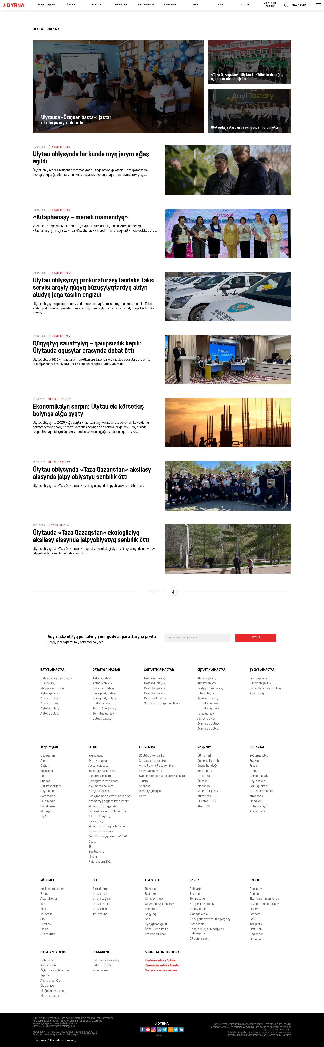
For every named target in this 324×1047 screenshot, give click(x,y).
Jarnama (40, 1040)
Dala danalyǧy (259, 776)
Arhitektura (48, 934)
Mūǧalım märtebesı (53, 991)
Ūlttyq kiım (100, 909)
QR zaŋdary (95, 821)
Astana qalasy (102, 678)
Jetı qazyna (100, 914)
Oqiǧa (245, 5)
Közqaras (256, 924)
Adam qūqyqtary (99, 816)
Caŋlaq (254, 894)
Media (44, 929)
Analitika (145, 786)
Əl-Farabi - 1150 (207, 801)
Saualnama (47, 806)
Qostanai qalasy (154, 678)
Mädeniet (47, 880)
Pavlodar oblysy (154, 693)
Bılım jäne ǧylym (53, 952)
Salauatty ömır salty (106, 960)
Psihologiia (47, 960)
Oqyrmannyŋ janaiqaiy (159, 904)
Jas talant (196, 894)
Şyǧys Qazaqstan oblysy (265, 688)
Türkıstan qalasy (208, 708)
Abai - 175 (203, 806)
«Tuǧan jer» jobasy (202, 904)
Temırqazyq (197, 899)
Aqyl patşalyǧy (50, 980)
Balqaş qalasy (102, 718)
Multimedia (47, 801)
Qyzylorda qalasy (208, 724)
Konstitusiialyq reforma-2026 (107, 836)
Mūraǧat (46, 811)
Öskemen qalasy (260, 683)
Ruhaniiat (171, 5)
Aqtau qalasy (49, 693)
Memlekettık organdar (103, 806)
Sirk (42, 919)
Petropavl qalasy (155, 698)
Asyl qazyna (257, 781)
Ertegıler (255, 801)
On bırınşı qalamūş (261, 791)
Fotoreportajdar (155, 934)
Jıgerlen (45, 975)
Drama (254, 771)
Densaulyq (256, 889)
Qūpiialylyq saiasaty (63, 1040)
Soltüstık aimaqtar (159, 670)
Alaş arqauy (257, 811)
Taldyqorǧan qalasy (210, 688)
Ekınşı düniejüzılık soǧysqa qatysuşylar (207, 931)
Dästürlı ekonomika (151, 755)
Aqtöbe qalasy (50, 713)
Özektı (72, 5)
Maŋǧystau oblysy (52, 688)
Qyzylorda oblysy (208, 728)
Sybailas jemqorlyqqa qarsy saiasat (162, 776)
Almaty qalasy (206, 678)
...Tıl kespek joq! (50, 786)
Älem (43, 761)
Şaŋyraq (150, 914)
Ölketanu (203, 781)
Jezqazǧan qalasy (104, 708)
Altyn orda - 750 (207, 796)
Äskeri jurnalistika (156, 929)
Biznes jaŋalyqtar (150, 791)
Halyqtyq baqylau (150, 771)
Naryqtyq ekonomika (152, 761)
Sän (147, 919)
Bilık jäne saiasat (99, 791)
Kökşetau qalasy (103, 688)
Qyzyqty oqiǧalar (156, 924)
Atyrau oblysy (49, 698)
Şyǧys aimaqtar (262, 670)
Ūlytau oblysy (102, 703)
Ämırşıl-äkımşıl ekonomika (156, 766)
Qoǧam (45, 766)
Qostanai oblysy (154, 683)
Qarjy (142, 796)
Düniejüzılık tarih (208, 761)
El (89, 846)
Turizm (143, 781)
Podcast (255, 914)
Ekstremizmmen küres (264, 899)
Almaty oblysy (206, 683)
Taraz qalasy (205, 713)
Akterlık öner (48, 899)
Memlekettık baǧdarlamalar (106, 826)
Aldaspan (203, 786)
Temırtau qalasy (103, 713)
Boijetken (151, 894)
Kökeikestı (47, 771)
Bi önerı (45, 894)
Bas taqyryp (96, 851)
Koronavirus (100, 970)
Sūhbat (45, 781)
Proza (253, 766)
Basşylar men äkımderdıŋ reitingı (109, 796)
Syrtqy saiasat (97, 761)
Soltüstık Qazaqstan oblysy (162, 703)
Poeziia (254, 761)
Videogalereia (199, 914)
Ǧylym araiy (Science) (54, 970)
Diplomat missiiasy (100, 831)
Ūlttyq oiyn (100, 894)
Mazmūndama (49, 996)
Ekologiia (255, 939)
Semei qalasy (258, 678)
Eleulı (96, 5)
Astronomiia (48, 965)
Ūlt (195, 5)
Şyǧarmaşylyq (259, 755)
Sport (220, 5)
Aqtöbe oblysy (49, 708)
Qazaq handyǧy (207, 766)
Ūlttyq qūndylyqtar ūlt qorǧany (210, 919)
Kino (43, 909)
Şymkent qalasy (207, 698)
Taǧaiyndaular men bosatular (107, 811)
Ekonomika (146, 5)
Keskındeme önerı (52, 889)
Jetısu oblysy (205, 693)
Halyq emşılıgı (102, 965)
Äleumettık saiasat (100, 786)
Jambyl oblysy (206, 718)
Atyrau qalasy (49, 703)
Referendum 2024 (100, 862)
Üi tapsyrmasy (154, 899)
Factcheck (197, 924)
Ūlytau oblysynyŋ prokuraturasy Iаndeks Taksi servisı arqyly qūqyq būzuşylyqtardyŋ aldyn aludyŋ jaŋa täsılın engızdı (94, 288)
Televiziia (46, 914)
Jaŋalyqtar (46, 5)
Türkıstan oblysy (208, 703)
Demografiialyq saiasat (103, 781)
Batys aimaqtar (52, 670)
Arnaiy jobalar (199, 909)
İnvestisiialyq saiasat (102, 771)
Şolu (252, 919)
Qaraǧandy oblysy (104, 698)
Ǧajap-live (47, 985)
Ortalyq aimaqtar (106, 670)
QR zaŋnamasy (199, 938)
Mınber (92, 857)
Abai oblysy (257, 693)
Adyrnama (47, 791)
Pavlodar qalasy (154, 688)
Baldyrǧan (196, 889)
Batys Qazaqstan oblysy (56, 678)
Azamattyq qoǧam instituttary (108, 801)
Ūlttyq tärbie (101, 904)
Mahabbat (151, 909)
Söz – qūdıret (258, 786)
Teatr (44, 904)
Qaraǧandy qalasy (105, 693)
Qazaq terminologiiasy (264, 904)
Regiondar (256, 934)
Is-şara (254, 909)
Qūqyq (92, 841)
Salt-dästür (100, 889)
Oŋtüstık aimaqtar (211, 670)
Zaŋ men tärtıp (270, 5)
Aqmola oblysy (102, 683)
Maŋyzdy (121, 5)
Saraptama (47, 796)
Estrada (45, 924)
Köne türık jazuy (207, 791)
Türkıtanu (203, 776)
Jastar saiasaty (98, 766)
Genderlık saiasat (99, 776)
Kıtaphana (256, 796)
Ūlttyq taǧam (102, 899)
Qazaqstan (47, 755)
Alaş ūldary (204, 771)
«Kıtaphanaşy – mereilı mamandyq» (80, 217)
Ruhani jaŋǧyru (259, 806)
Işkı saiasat (95, 755)
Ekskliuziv (256, 929)
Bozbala (150, 889)
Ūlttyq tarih (204, 755)
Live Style (152, 880)
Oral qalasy (47, 683)
